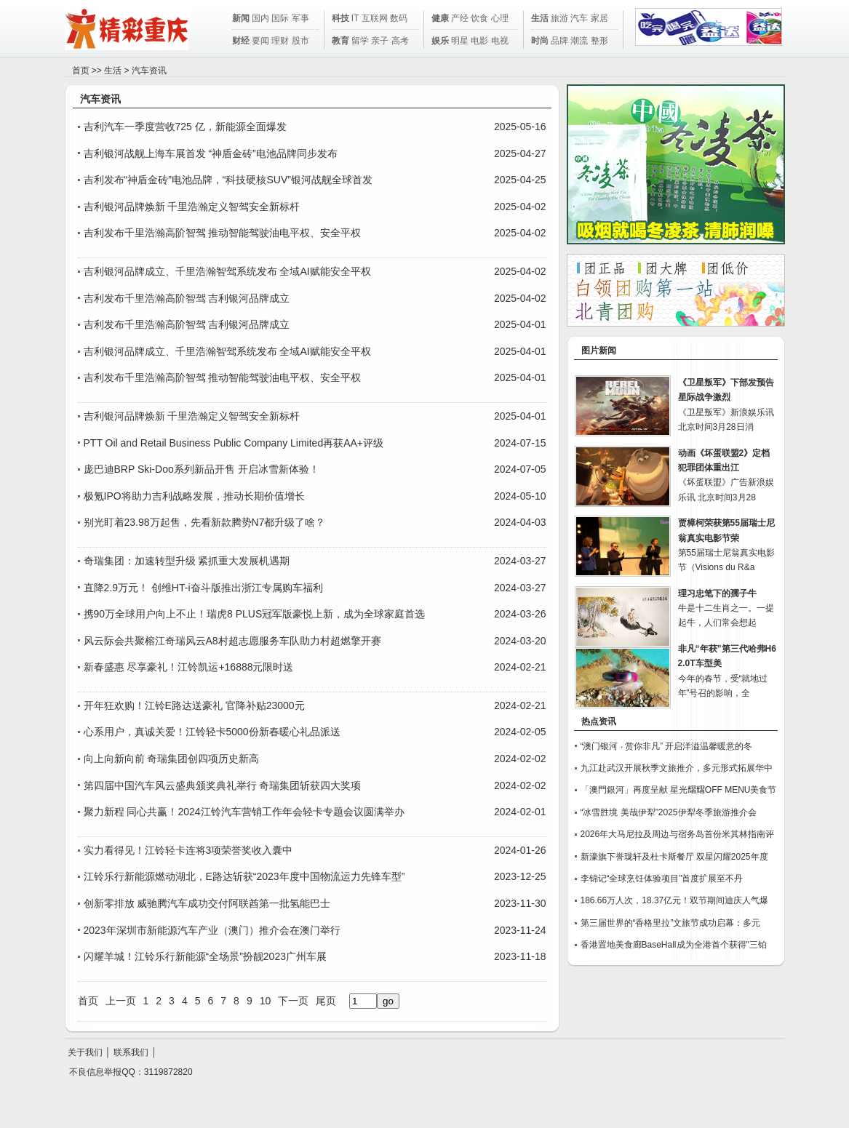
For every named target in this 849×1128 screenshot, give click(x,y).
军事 (300, 18)
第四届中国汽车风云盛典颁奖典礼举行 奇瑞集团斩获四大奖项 (223, 785)
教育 (340, 41)
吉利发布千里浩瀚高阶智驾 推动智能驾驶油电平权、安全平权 (223, 233)
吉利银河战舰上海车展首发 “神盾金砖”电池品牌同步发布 (211, 153)
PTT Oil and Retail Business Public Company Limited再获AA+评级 (234, 443)
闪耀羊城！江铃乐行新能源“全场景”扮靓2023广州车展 (205, 956)
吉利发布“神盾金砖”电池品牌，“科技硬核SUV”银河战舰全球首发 (228, 179)
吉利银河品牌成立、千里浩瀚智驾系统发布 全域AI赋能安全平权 (227, 271)
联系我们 (130, 1052)
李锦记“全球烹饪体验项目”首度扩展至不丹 (662, 878)
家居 (599, 18)
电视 (500, 41)
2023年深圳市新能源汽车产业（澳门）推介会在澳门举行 (212, 930)
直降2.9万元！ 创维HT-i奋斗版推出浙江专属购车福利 (203, 587)
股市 (300, 41)
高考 (400, 41)
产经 (460, 18)
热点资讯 (598, 721)
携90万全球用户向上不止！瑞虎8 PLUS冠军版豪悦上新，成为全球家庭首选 (255, 614)
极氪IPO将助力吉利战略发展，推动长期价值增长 (194, 496)
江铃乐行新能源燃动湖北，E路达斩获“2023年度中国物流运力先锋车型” (244, 876)
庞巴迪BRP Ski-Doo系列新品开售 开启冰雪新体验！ (201, 469)
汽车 (579, 18)
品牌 (559, 41)
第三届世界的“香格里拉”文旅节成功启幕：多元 (671, 923)
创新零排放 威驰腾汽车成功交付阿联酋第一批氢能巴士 (207, 903)
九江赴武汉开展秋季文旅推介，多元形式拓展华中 (677, 768)
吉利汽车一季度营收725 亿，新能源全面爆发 (185, 126)
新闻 (241, 18)
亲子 (379, 41)
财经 (241, 41)
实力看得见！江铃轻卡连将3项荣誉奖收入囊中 (188, 850)
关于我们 (85, 1052)
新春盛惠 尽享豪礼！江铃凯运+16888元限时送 (189, 667)
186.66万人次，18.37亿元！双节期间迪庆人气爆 (675, 900)
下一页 (293, 1001)
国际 (280, 18)
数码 (398, 18)
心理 (500, 18)
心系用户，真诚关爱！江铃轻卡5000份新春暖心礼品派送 (212, 731)
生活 (540, 18)
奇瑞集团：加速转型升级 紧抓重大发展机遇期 (187, 561)
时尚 (540, 41)
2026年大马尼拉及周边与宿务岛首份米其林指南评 (678, 834)
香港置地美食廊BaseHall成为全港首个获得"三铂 (674, 945)
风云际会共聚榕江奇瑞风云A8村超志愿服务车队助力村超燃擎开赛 (232, 641)
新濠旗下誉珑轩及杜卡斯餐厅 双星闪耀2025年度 (674, 857)
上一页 (120, 1001)
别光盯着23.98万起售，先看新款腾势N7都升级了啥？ (205, 522)
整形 (599, 41)
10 (265, 1001)
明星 (460, 41)
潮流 (579, 41)
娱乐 (440, 41)
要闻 (260, 41)
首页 (80, 70)
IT (355, 18)
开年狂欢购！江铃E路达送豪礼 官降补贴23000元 (194, 705)
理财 (280, 41)
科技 (340, 18)
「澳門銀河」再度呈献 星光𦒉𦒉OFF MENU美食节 (679, 790)
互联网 (375, 18)
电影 (479, 41)
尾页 (326, 1001)
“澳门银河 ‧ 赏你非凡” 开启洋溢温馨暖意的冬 (667, 746)
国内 (260, 18)
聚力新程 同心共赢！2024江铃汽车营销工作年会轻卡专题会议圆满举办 (244, 811)
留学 (360, 41)
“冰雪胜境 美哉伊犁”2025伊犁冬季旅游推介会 (669, 812)
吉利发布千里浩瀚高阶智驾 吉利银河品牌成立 (187, 298)
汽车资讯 (149, 70)
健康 (440, 18)
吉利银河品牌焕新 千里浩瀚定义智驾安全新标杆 (192, 206)
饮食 (479, 18)
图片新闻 (598, 350)
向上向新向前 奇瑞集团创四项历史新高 (172, 758)
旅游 (559, 18)
